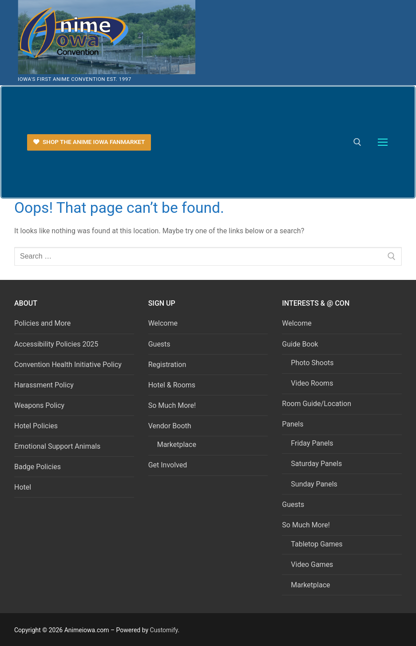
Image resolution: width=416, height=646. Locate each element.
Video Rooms (312, 383)
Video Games (312, 564)
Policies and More (42, 323)
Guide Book (301, 344)
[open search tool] (357, 142)
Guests (159, 344)
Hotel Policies (36, 426)
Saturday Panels (316, 463)
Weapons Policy (39, 405)
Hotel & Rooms (171, 385)
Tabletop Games (316, 544)
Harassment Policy (44, 385)
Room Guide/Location (316, 403)
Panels (293, 424)
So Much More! (172, 405)
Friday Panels (312, 443)
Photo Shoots (312, 363)
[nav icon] (382, 142)
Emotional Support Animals (57, 446)
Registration (167, 364)
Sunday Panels (314, 484)
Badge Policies (37, 467)
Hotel (22, 487)
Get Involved (167, 465)
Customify (164, 630)
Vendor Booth (170, 426)
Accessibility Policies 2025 (56, 344)
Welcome (163, 323)
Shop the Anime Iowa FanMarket (89, 141)
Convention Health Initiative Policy (68, 364)
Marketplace (176, 444)
